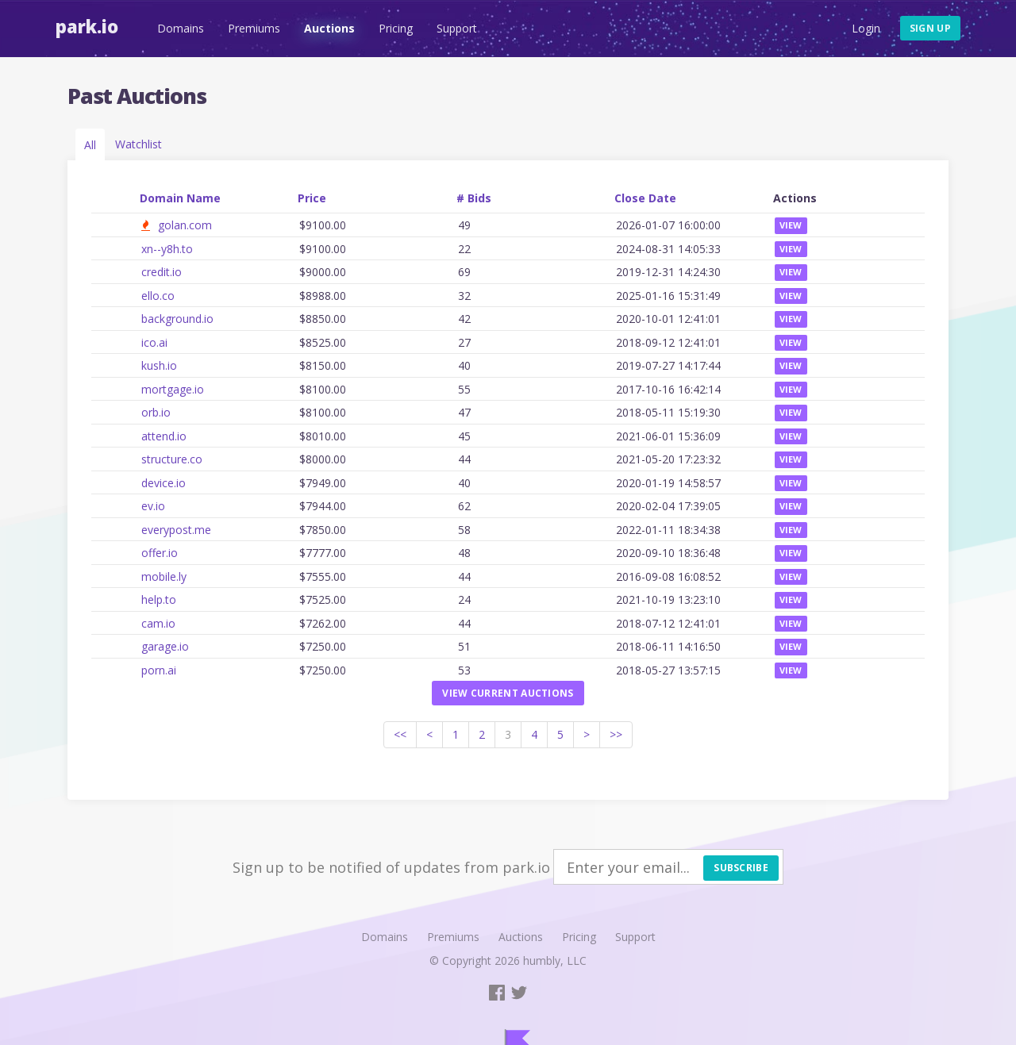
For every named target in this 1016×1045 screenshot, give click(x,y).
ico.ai (154, 342)
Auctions (329, 28)
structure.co (171, 459)
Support (457, 28)
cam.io (158, 623)
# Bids (473, 198)
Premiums (254, 28)
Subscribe (741, 867)
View (790, 225)
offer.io (159, 552)
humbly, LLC (555, 960)
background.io (177, 318)
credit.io (161, 271)
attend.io (164, 436)
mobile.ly (164, 576)
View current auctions (507, 693)
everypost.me (176, 529)
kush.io (159, 365)
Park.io (87, 26)
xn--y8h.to (167, 248)
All (90, 144)
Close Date (645, 198)
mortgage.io (172, 389)
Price (312, 198)
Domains (180, 28)
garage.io (165, 646)
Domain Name (180, 198)
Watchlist (138, 144)
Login (866, 28)
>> (616, 734)
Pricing (396, 28)
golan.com (185, 224)
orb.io (156, 412)
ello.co (158, 295)
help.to (158, 599)
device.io (163, 482)
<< (400, 734)
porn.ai (158, 670)
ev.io (153, 505)
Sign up (930, 28)
